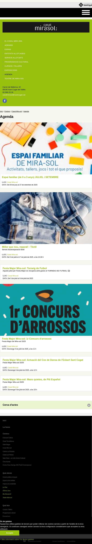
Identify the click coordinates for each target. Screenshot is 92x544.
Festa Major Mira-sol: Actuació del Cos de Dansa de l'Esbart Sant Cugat (43, 360)
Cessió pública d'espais (10, 477)
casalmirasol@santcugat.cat (14, 95)
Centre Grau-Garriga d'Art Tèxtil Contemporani (17, 465)
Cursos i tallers (13, 66)
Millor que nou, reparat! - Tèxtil (19, 247)
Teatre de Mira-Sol (14, 79)
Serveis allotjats (14, 58)
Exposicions (11, 70)
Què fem (6, 505)
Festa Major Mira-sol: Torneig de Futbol (25, 268)
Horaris (9, 45)
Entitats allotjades (15, 54)
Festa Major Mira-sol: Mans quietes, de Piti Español (31, 379)
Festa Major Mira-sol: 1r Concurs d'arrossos (27, 338)
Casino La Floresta (8, 451)
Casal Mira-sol (17, 111)
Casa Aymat (6, 461)
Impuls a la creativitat (9, 484)
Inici (1, 111)
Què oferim (7, 473)
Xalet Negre (6, 444)
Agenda (8, 74)
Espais (8, 49)
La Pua (5, 487)
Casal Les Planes (8, 455)
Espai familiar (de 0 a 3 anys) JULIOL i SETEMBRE (30, 177)
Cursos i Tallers (7, 509)
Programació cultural (16, 62)
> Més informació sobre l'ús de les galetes (17, 539)
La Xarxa (6, 427)
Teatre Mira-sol (7, 497)
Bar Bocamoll (7, 494)
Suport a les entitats (9, 480)
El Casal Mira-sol (13, 41)
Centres (7, 111)
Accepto (9, 533)
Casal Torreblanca (8, 441)
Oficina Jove (6, 490)
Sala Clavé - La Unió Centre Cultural (14, 458)
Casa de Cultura (8, 437)
